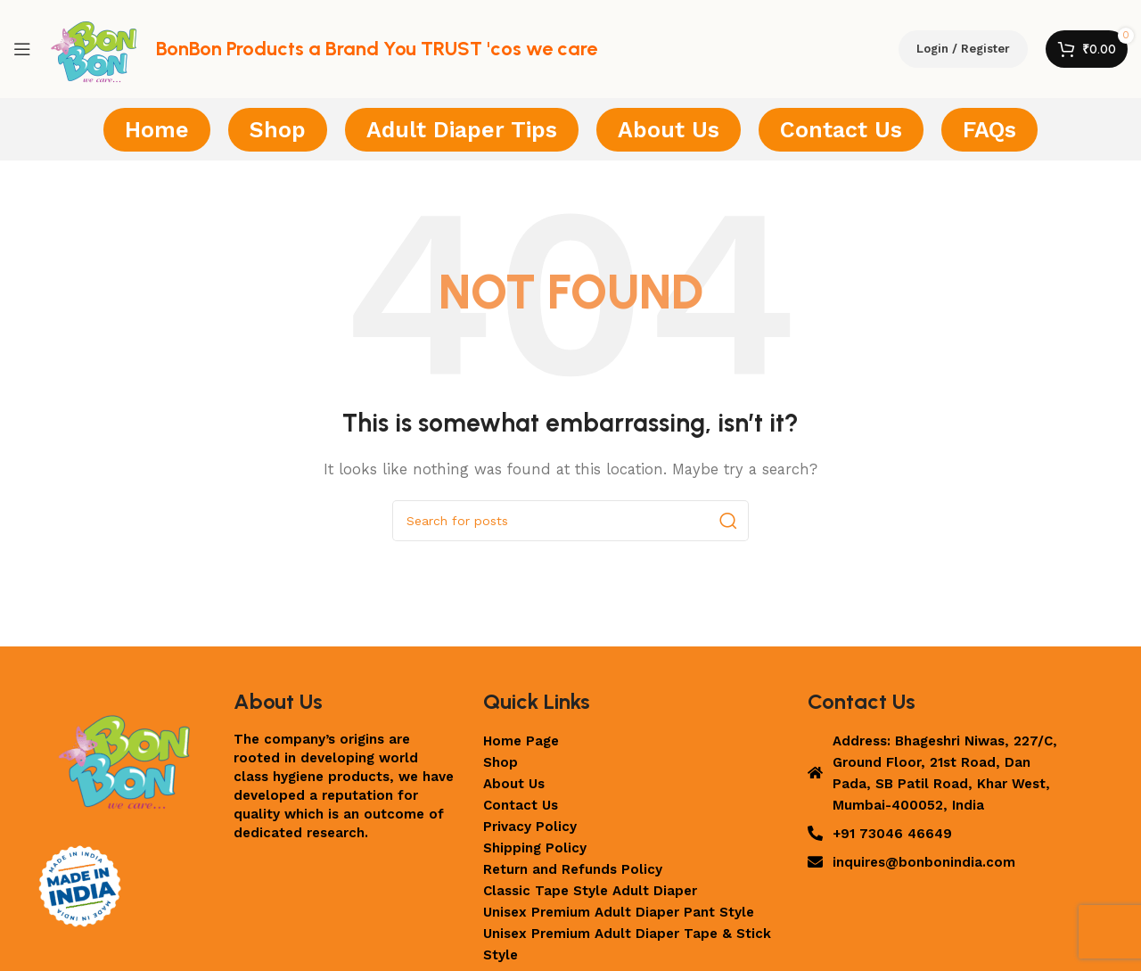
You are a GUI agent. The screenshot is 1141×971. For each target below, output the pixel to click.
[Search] (570, 520)
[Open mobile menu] (22, 49)
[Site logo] (93, 48)
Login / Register (963, 48)
